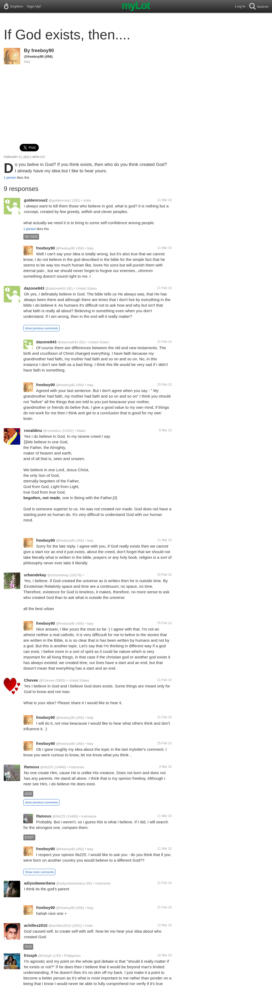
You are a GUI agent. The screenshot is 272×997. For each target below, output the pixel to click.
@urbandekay (58, 575)
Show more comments (39, 872)
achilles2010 (35, 925)
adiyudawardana (39, 883)
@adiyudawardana (70, 883)
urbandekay (35, 575)
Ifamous (31, 767)
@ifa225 (46, 767)
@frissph (45, 956)
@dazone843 (55, 288)
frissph (30, 955)
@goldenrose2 (60, 200)
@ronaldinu (52, 431)
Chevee (31, 680)
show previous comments (41, 328)
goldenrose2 (36, 200)
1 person (10, 178)
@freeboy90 (34, 57)
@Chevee (46, 680)
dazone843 (34, 288)
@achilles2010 (59, 926)
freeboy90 (42, 50)
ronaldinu (33, 430)
